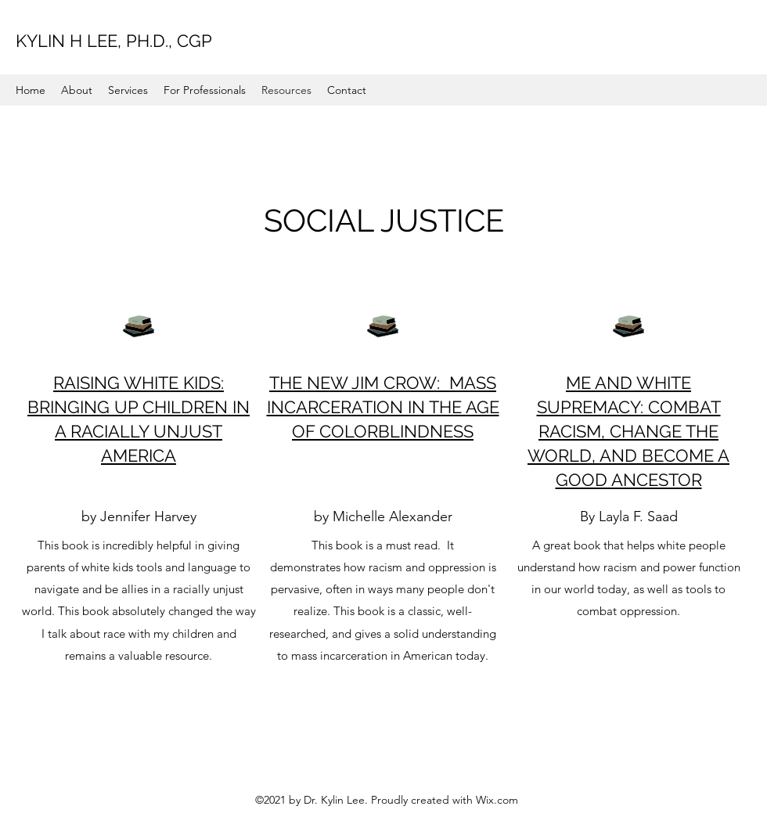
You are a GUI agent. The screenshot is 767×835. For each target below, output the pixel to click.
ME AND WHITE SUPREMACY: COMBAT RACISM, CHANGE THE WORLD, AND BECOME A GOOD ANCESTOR (628, 431)
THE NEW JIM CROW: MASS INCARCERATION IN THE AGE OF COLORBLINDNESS (383, 407)
